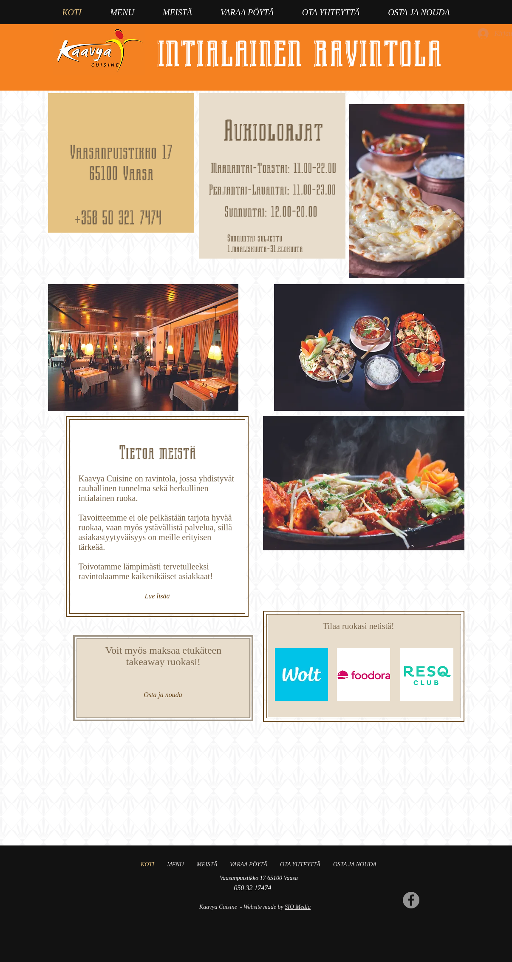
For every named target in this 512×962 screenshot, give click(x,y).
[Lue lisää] (157, 596)
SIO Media (298, 907)
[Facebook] (411, 900)
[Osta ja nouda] (163, 694)
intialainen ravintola (299, 51)
